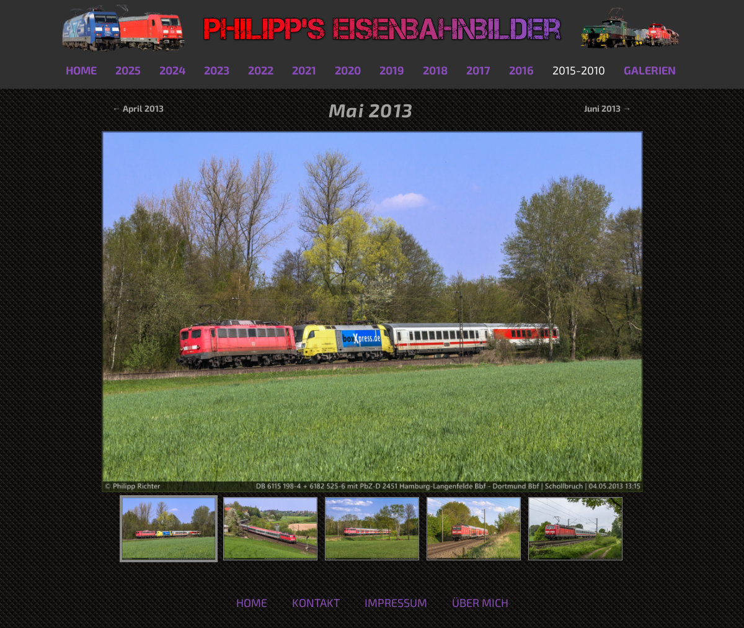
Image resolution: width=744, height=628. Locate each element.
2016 (521, 70)
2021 (304, 70)
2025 (128, 70)
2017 (478, 70)
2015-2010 (578, 70)
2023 (216, 70)
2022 (260, 70)
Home (81, 70)
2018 (435, 70)
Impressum (396, 602)
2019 (391, 70)
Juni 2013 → (607, 108)
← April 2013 (137, 108)
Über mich (480, 602)
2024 (172, 70)
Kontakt (316, 602)
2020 (348, 70)
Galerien (650, 70)
